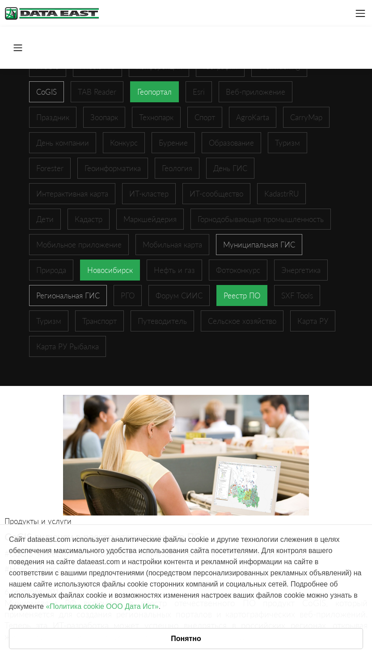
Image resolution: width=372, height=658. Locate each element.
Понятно (186, 638)
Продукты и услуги (38, 521)
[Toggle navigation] (360, 13)
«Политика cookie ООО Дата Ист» (102, 606)
